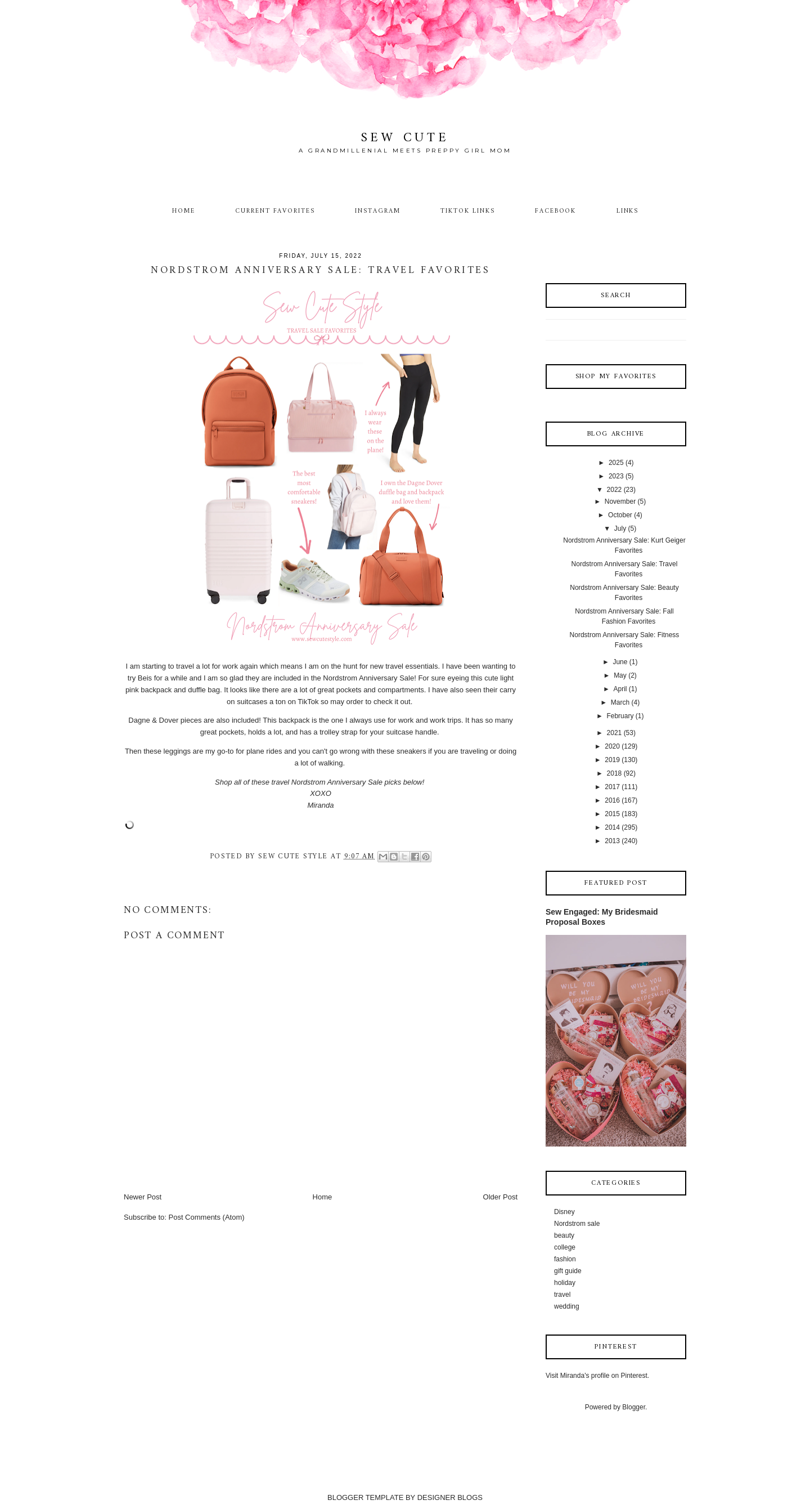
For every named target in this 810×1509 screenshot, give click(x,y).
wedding (566, 1306)
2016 (612, 800)
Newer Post (142, 1197)
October (620, 515)
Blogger (633, 1407)
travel (562, 1294)
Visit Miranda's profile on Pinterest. (597, 1376)
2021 (614, 733)
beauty (564, 1235)
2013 (612, 841)
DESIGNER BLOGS (450, 1497)
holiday (564, 1283)
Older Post (500, 1197)
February (619, 716)
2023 (616, 476)
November (620, 501)
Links (627, 211)
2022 (614, 490)
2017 (612, 787)
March (620, 702)
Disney (564, 1212)
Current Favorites (275, 211)
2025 (616, 463)
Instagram (377, 211)
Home (183, 211)
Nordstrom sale (577, 1224)
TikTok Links (467, 211)
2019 (612, 760)
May (620, 675)
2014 (612, 827)
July (620, 528)
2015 (612, 814)
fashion (565, 1259)
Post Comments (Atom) (207, 1217)
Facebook (556, 211)
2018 (614, 773)
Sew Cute (405, 138)
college (564, 1247)
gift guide (568, 1271)
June (620, 662)
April (620, 689)
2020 (612, 746)
